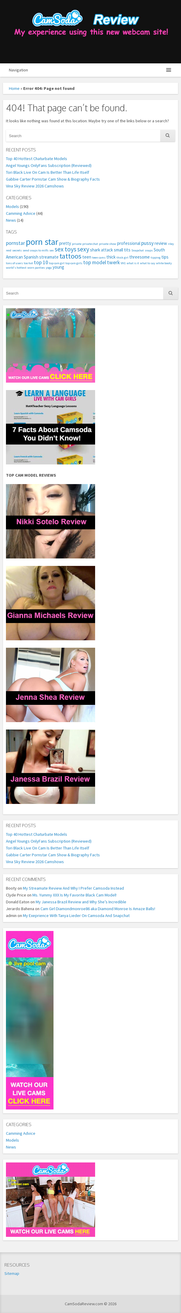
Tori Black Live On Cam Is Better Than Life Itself (47, 172)
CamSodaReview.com (90, 31)
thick (111, 257)
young (58, 267)
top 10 (41, 262)
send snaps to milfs (35, 250)
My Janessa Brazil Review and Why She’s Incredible (81, 901)
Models (12, 206)
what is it (133, 263)
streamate (49, 257)
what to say (147, 263)
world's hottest (16, 268)
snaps (149, 250)
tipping (155, 257)
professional (128, 243)
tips (165, 257)
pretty (65, 243)
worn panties (36, 268)
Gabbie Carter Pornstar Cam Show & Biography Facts (53, 179)
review (161, 243)
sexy (83, 249)
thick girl (122, 257)
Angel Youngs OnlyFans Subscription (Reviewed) (49, 165)
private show (107, 244)
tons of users (14, 263)
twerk (113, 262)
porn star (42, 241)
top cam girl (56, 263)
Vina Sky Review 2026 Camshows (35, 186)
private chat (90, 244)
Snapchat (137, 250)
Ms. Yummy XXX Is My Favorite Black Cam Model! (74, 895)
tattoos (70, 256)
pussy (147, 243)
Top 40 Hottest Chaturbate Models (36, 158)
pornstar (15, 243)
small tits (122, 250)
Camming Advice (20, 213)
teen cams (99, 257)
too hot (28, 263)
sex (51, 250)
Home (14, 88)
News (11, 220)
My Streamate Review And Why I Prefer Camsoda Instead (73, 888)
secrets (17, 250)
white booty (164, 263)
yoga (49, 268)
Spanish (31, 257)
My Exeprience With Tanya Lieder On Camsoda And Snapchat (76, 915)
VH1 (123, 263)
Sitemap (11, 1273)
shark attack (101, 250)
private (76, 244)
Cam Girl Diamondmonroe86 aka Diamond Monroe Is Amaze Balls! (97, 908)
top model (94, 262)
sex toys (65, 249)
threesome (139, 257)
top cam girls (73, 263)
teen (86, 257)
